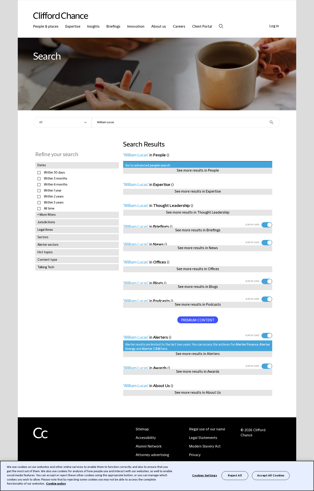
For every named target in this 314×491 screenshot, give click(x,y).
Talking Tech (45, 267)
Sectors (42, 237)
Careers (179, 26)
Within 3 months (55, 178)
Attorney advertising (152, 455)
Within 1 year (52, 190)
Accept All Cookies (270, 475)
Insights (93, 26)
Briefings (113, 26)
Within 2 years (54, 196)
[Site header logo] (148, 15)
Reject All (235, 475)
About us (158, 26)
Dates (41, 165)
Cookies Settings (204, 475)
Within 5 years (54, 202)
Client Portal (202, 26)
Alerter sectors (47, 245)
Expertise (72, 26)
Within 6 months (55, 184)
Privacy (195, 455)
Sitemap (142, 429)
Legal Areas (45, 230)
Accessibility (146, 438)
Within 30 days (54, 172)
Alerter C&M (151, 349)
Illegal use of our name (207, 429)
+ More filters (46, 215)
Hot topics (45, 252)
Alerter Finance (247, 344)
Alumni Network (148, 446)
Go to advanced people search (147, 165)
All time (49, 208)
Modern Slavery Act (205, 446)
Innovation (135, 26)
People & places (45, 26)
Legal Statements (203, 438)
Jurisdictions (46, 222)
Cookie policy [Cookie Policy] (56, 483)
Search (221, 26)
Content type (47, 260)
